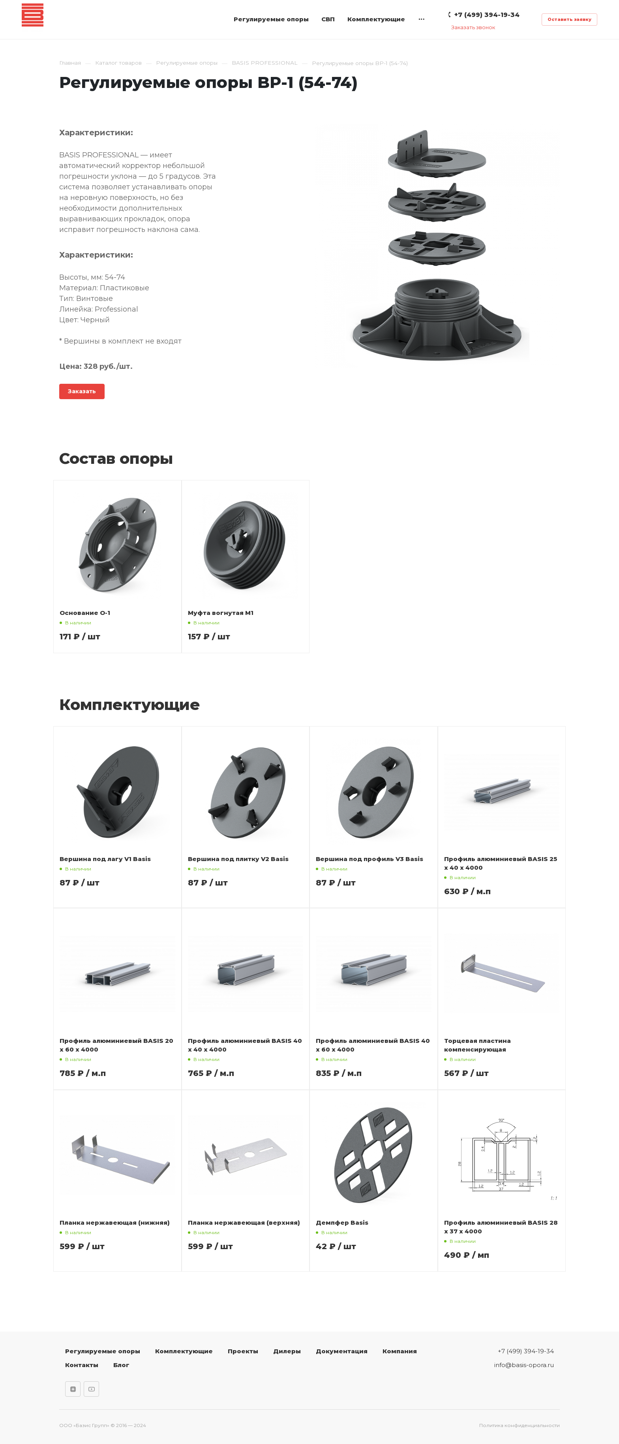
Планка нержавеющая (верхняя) (244, 1222)
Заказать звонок (473, 27)
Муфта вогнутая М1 (220, 612)
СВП (328, 19)
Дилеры (287, 1351)
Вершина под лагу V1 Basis (105, 859)
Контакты (81, 1365)
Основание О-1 (85, 612)
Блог (121, 1365)
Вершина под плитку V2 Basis (238, 859)
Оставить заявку (569, 19)
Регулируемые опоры (271, 19)
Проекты (243, 1351)
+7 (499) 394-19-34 (526, 1351)
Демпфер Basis (342, 1222)
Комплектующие (376, 19)
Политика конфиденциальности (519, 1425)
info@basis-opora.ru (524, 1365)
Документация (342, 1351)
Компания (400, 1351)
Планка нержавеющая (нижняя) (115, 1222)
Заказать (82, 391)
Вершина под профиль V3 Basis (369, 859)
